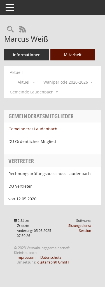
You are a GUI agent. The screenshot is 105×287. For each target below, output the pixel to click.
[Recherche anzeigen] (10, 29)
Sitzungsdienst (79, 228)
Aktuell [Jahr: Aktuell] (16, 72)
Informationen (27, 54)
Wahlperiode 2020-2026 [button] (67, 82)
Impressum (26, 257)
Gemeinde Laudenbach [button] (34, 92)
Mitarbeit (73, 54)
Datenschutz (50, 257)
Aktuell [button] (26, 82)
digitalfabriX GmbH (53, 262)
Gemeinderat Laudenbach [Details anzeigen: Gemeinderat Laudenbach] (32, 128)
